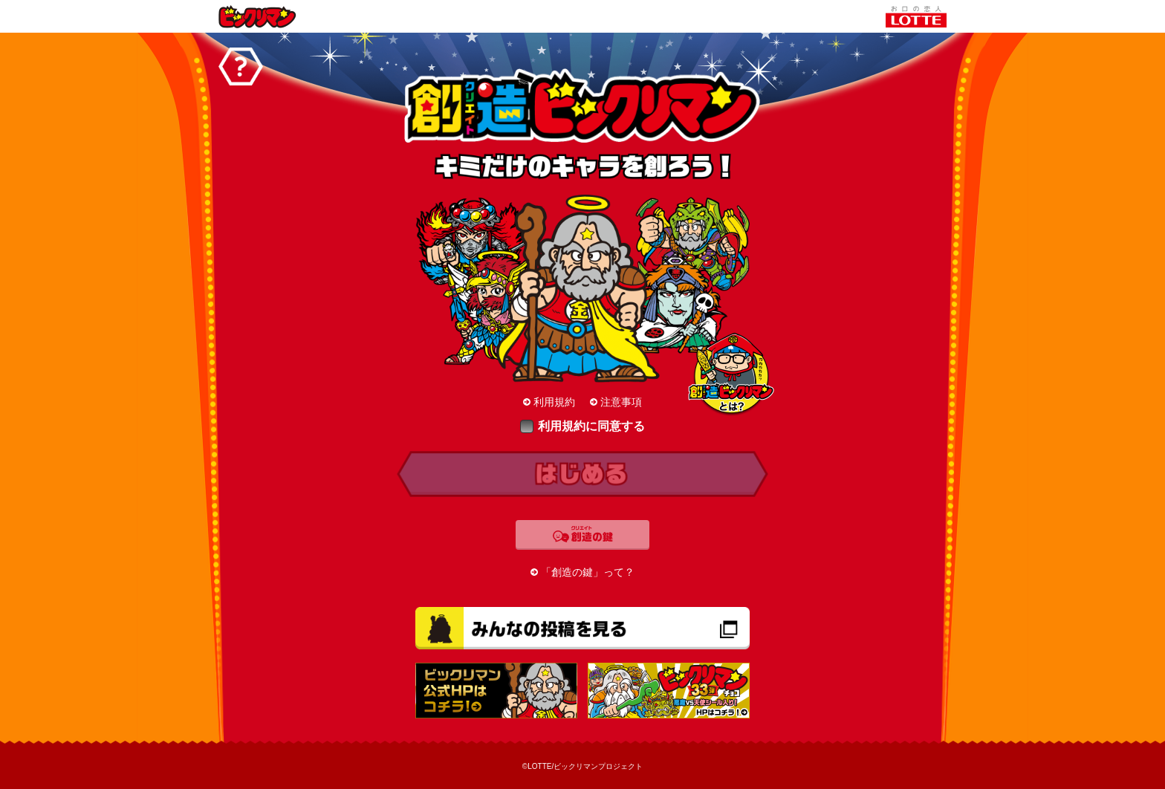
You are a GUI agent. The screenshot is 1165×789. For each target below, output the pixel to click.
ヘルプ (240, 66)
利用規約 (554, 402)
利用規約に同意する (582, 426)
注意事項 (621, 402)
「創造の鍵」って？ (588, 572)
